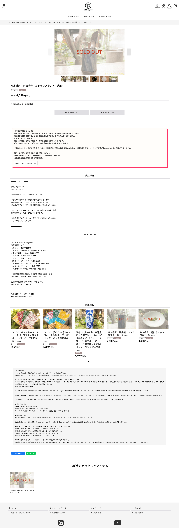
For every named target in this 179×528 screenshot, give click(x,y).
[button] (4, 6)
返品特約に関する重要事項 (22, 104)
